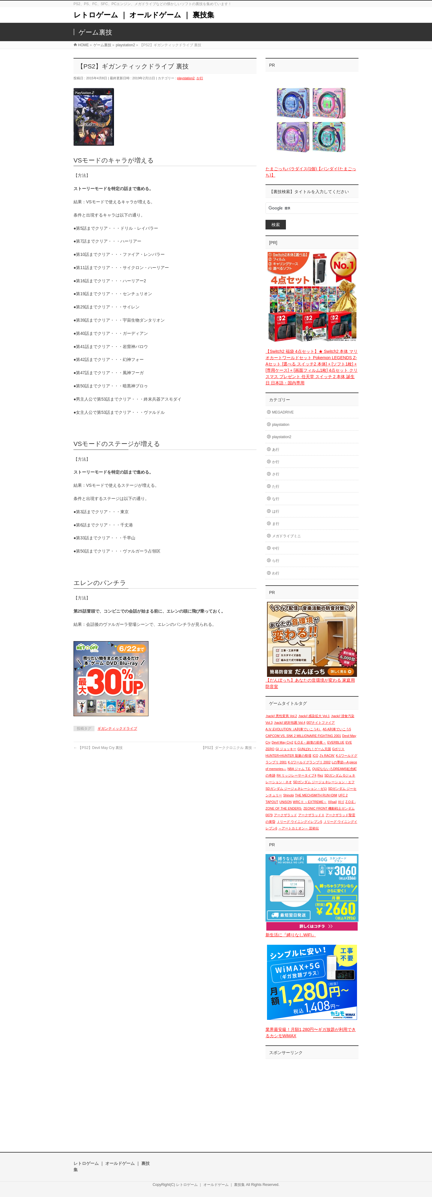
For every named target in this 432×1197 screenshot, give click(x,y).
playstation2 (186, 78)
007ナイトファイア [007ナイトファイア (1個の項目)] (321, 722)
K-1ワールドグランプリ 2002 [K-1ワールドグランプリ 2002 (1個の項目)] (309, 762)
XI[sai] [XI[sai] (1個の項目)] (332, 802)
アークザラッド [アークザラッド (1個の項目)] (285, 815)
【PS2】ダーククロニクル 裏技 (228, 748)
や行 (275, 548)
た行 (275, 486)
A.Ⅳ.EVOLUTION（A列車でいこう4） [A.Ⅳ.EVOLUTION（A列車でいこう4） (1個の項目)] (294, 729)
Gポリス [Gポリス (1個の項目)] (338, 749)
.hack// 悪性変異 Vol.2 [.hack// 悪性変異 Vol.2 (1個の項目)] (281, 716)
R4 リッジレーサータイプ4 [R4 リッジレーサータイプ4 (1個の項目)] (296, 775)
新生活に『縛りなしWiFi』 (291, 934)
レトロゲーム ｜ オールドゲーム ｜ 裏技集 (144, 15)
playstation (280, 425)
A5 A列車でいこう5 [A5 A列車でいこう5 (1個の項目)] (337, 729)
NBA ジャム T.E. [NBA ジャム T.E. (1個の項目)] (299, 769)
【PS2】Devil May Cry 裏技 (98, 748)
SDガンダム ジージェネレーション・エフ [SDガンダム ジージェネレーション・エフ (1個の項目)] (324, 782)
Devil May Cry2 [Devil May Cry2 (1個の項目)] (282, 742)
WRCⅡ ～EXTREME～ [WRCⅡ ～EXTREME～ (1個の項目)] (310, 802)
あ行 (275, 449)
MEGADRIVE (283, 412)
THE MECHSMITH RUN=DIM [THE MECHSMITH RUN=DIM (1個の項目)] (316, 795)
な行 (275, 499)
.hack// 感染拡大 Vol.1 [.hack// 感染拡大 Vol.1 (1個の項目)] (314, 716)
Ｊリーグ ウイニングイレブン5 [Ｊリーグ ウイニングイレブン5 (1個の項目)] (299, 821)
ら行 (275, 561)
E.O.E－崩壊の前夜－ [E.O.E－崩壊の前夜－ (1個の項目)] (310, 742)
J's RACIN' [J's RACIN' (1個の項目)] (327, 755)
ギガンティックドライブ (117, 728)
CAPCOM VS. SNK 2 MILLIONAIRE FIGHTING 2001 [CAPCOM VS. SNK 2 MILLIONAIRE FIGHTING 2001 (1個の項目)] (303, 736)
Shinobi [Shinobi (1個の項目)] (288, 795)
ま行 (275, 524)
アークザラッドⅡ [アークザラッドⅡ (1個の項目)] (311, 815)
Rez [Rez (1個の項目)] (320, 775)
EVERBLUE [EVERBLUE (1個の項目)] (335, 742)
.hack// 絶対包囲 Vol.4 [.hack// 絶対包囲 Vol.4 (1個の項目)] (289, 722)
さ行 (275, 474)
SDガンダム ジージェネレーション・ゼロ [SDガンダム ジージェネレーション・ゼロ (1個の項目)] (296, 788)
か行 (199, 78)
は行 (275, 511)
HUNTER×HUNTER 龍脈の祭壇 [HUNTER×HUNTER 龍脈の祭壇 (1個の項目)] (288, 755)
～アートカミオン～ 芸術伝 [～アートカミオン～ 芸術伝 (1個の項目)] (298, 828)
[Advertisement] (312, 1099)
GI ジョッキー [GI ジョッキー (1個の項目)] (286, 749)
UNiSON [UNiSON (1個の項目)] (285, 802)
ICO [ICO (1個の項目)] (315, 755)
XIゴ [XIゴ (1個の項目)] (341, 802)
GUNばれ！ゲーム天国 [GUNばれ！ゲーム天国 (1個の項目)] (314, 749)
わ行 (275, 573)
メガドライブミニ (286, 536)
